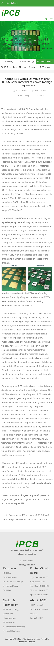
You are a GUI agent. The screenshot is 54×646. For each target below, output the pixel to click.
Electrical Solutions (11, 631)
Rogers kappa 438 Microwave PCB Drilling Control (31, 515)
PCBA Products (37, 605)
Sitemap (31, 641)
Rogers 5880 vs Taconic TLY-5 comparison (28, 519)
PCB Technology (27, 61)
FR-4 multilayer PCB (39, 590)
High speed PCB (37, 581)
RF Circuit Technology (45, 61)
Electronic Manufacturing (14, 626)
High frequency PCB (39, 577)
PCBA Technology (9, 67)
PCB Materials (9, 622)
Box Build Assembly (39, 609)
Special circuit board (39, 594)
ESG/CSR (34, 613)
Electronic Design (27, 67)
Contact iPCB (36, 617)
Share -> (40, 95)
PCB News (45, 67)
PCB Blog (7, 573)
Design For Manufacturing (9, 615)
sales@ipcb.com (27, 564)
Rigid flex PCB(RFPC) (39, 586)
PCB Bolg (9, 61)
